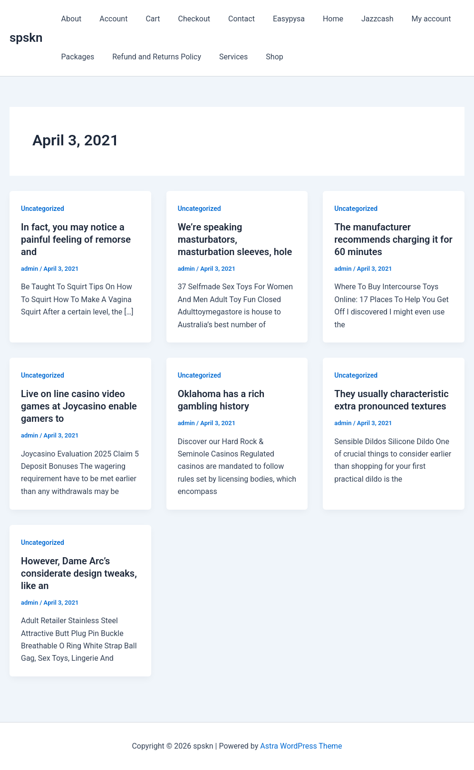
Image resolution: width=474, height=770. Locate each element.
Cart (145, 18)
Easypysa (273, 18)
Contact (228, 18)
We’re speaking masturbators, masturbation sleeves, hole (235, 239)
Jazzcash (356, 18)
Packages (76, 56)
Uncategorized (42, 208)
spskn (26, 37)
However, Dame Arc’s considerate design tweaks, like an (79, 573)
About (70, 18)
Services (226, 56)
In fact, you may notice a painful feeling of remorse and (76, 239)
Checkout (184, 18)
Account (109, 18)
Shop (264, 56)
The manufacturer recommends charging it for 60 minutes (393, 239)
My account (406, 18)
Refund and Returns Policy (152, 56)
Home (314, 18)
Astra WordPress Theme (301, 746)
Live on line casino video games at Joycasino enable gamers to (79, 406)
